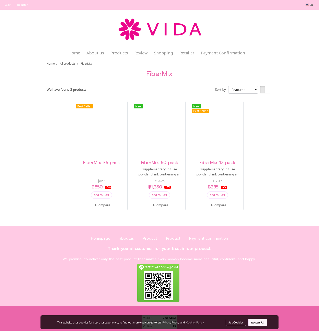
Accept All (257, 322)
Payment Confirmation (223, 53)
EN (309, 5)
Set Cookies (236, 322)
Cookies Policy (195, 322)
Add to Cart (101, 195)
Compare (103, 205)
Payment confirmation (208, 238)
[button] (251, 53)
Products (119, 53)
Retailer (186, 53)
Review (141, 53)
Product (150, 238)
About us (95, 53)
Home (74, 53)
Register (22, 5)
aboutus (126, 238)
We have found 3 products (66, 89)
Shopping (163, 53)
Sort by (221, 89)
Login (8, 5)
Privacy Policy (170, 322)
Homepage (100, 238)
